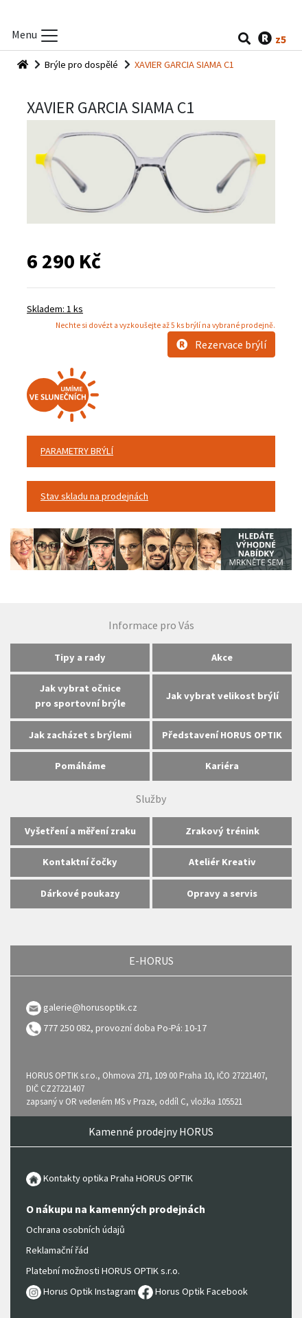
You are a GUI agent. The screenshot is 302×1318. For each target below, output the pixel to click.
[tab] (151, 451)
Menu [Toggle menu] (36, 35)
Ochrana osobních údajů (75, 1229)
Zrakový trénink (222, 831)
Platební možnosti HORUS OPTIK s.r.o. (103, 1270)
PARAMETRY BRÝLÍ (76, 451)
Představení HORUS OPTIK (222, 735)
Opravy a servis (222, 893)
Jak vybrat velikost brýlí (222, 696)
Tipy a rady (80, 657)
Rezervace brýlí (221, 344)
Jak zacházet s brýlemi (80, 735)
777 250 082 (58, 1028)
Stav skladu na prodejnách (94, 496)
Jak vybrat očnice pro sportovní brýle (80, 695)
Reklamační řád (57, 1250)
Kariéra (222, 766)
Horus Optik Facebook (193, 1291)
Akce (222, 657)
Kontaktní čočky (80, 862)
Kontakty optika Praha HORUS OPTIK (109, 1178)
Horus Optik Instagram (81, 1291)
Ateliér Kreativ (222, 862)
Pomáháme (80, 766)
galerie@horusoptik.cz (90, 1007)
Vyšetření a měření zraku (80, 831)
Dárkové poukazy (80, 893)
